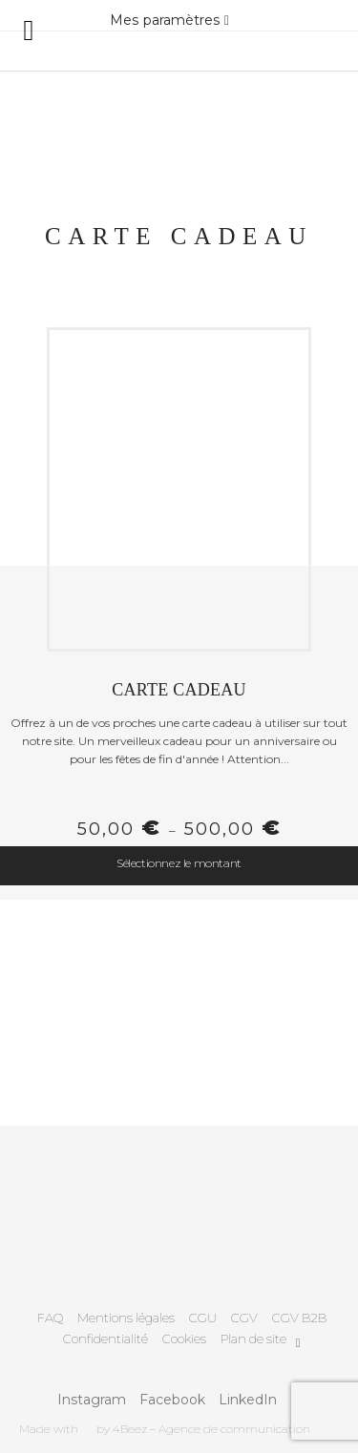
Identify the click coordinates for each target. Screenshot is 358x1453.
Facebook (172, 1399)
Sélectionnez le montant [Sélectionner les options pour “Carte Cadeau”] (179, 863)
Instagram (91, 1399)
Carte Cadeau (178, 689)
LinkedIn (248, 1399)
